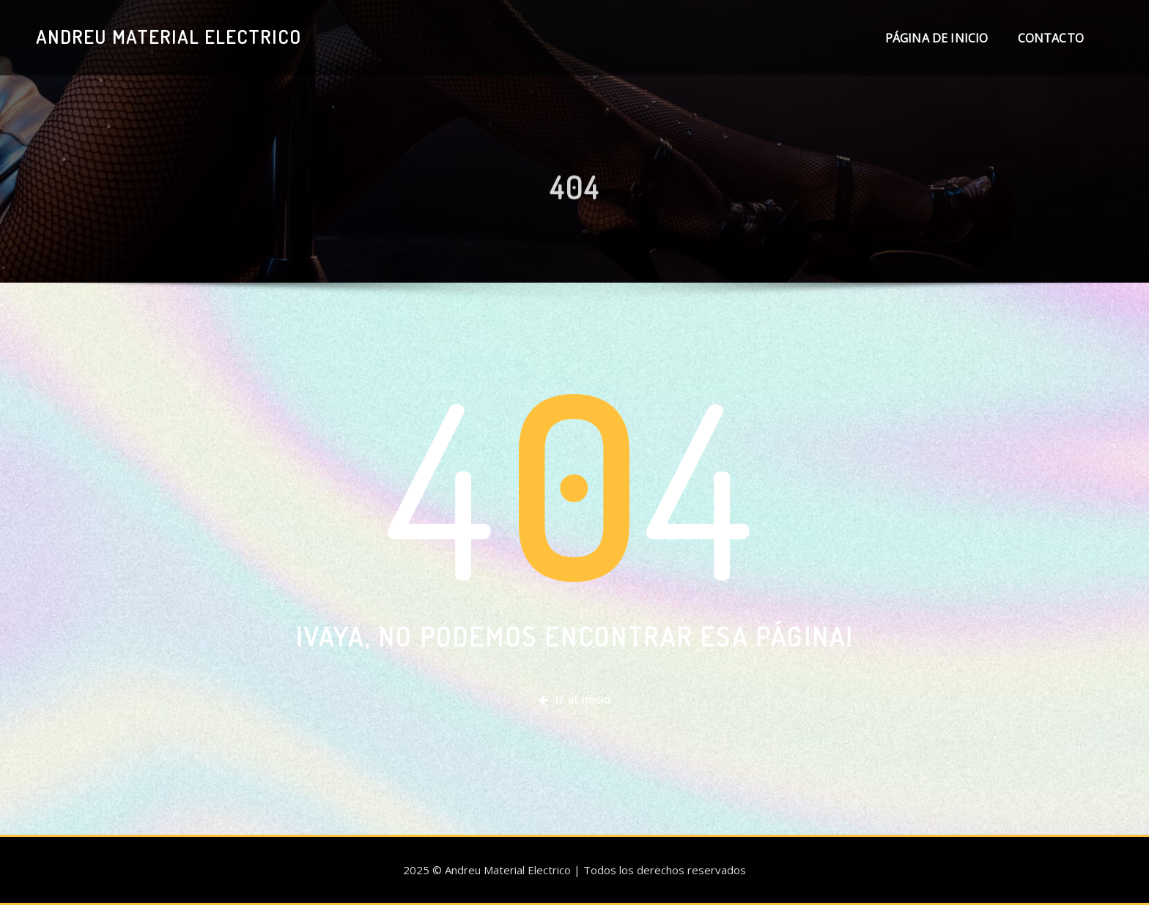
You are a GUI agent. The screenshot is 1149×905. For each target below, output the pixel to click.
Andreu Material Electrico (168, 36)
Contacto (1051, 38)
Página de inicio (937, 38)
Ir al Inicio (575, 699)
